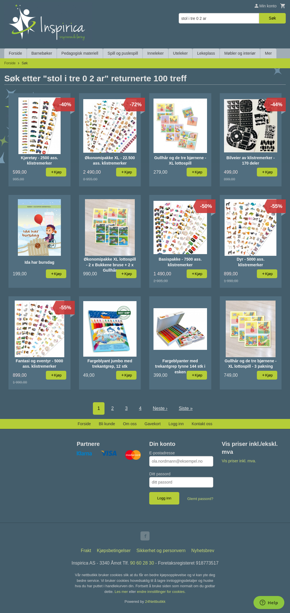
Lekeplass (206, 53)
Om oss (130, 424)
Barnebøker (41, 53)
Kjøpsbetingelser (114, 550)
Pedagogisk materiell (79, 53)
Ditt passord (159, 474)
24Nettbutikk (155, 601)
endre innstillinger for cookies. (161, 591)
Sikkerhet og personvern (161, 550)
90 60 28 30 (142, 563)
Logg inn (176, 424)
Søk (272, 18)
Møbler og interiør (239, 53)
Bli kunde (107, 424)
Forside (15, 53)
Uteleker (180, 53)
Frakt (86, 550)
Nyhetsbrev (202, 550)
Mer (268, 53)
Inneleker (155, 53)
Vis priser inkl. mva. (239, 461)
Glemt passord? (200, 499)
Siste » (186, 408)
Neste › (160, 408)
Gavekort (152, 424)
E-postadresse (162, 453)
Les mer (122, 591)
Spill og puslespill (123, 53)
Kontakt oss (202, 424)
